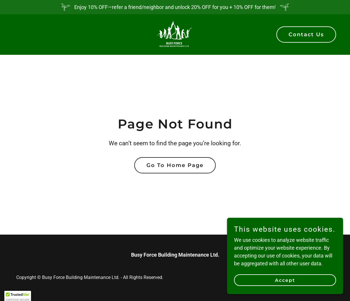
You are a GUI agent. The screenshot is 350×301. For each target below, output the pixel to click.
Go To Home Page (175, 165)
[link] (175, 34)
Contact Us (306, 34)
